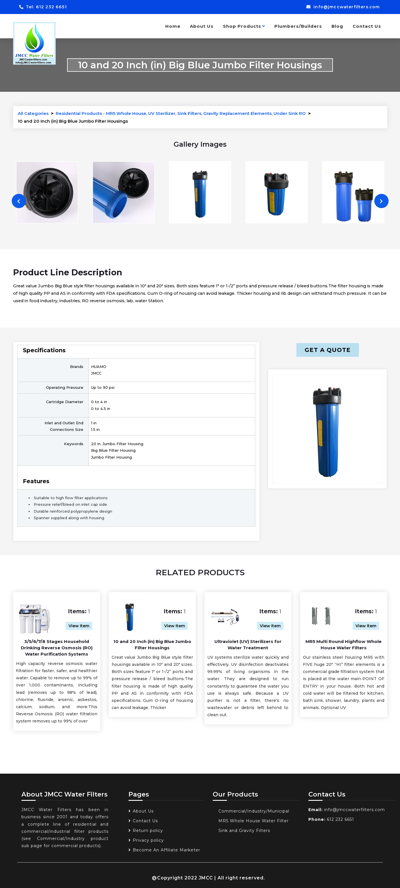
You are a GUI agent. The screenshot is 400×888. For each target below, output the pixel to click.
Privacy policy (148, 840)
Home (172, 26)
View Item (79, 625)
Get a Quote (328, 350)
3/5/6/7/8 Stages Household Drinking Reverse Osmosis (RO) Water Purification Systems (57, 648)
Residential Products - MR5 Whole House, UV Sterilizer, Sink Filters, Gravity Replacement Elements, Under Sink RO (181, 113)
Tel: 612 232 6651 (44, 7)
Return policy (148, 830)
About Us (202, 26)
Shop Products (244, 26)
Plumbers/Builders (298, 26)
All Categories (33, 113)
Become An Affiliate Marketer (166, 850)
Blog (337, 26)
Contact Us (367, 26)
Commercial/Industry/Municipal (253, 811)
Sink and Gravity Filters (244, 830)
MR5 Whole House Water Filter (253, 820)
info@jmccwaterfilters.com (341, 7)
